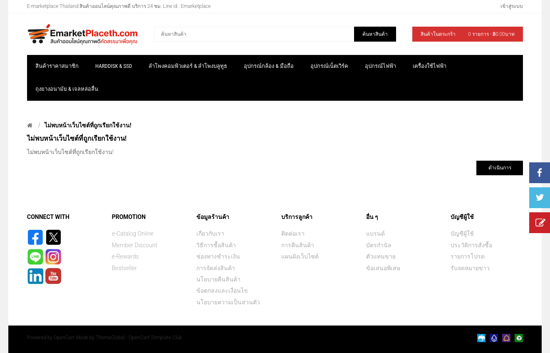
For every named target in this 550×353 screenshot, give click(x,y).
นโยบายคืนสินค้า (218, 279)
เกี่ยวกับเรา (210, 233)
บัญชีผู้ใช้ (462, 233)
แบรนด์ (375, 233)
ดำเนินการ (499, 168)
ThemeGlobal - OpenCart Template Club (139, 338)
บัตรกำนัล (378, 245)
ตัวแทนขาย (381, 256)
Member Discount (134, 245)
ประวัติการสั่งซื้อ (471, 245)
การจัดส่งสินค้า (215, 268)
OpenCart (64, 338)
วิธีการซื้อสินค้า (216, 245)
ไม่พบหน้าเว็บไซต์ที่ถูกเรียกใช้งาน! (88, 125)
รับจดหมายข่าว (470, 268)
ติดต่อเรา (293, 233)
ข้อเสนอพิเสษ (383, 268)
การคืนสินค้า (297, 245)
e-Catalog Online (133, 233)
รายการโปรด (468, 256)
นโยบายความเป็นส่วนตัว (228, 302)
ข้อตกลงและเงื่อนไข (222, 290)
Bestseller (124, 268)
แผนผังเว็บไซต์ (300, 256)
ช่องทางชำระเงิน (218, 256)
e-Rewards (125, 256)
